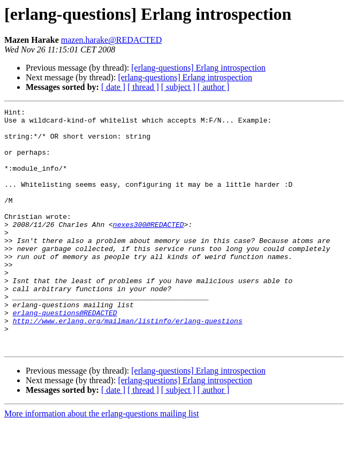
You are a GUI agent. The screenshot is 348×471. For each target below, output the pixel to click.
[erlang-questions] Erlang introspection (198, 67)
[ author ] (214, 87)
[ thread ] (143, 87)
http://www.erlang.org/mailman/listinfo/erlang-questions (128, 364)
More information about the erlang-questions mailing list (101, 461)
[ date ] (113, 87)
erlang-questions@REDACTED (65, 354)
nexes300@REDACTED (148, 248)
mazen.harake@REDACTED (111, 39)
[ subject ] (178, 87)
